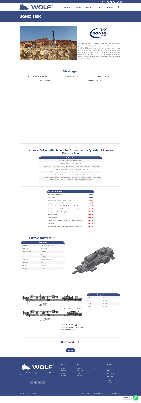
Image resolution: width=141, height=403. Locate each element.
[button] (118, 7)
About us (67, 7)
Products (79, 7)
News (100, 7)
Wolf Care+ (90, 7)
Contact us (109, 7)
